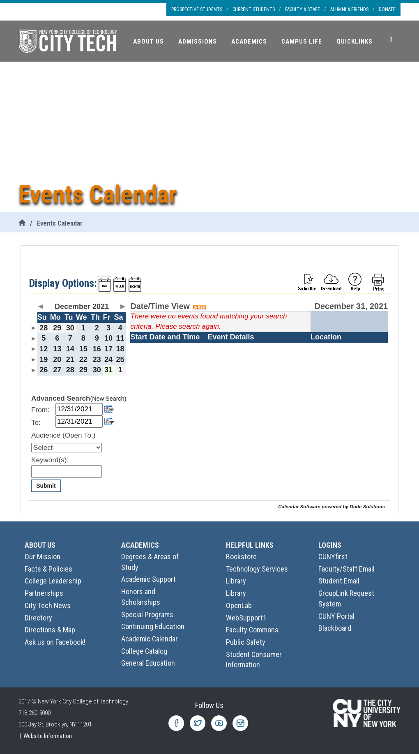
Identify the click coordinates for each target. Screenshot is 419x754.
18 (120, 349)
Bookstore (241, 556)
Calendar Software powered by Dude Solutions (331, 506)
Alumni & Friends (349, 9)
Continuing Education (152, 626)
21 (70, 359)
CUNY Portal (336, 616)
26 (43, 370)
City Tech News (48, 605)
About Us (148, 41)
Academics (249, 41)
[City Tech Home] (21, 223)
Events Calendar (60, 223)
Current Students (254, 9)
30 (70, 328)
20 (57, 359)
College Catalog (144, 651)
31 (108, 370)
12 (43, 349)
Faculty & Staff (302, 9)
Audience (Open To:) (63, 435)
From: (40, 410)
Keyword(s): (50, 460)
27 (57, 370)
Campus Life (301, 41)
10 (108, 338)
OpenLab (239, 605)
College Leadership (53, 580)
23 (97, 359)
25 (120, 359)
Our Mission (42, 556)
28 (43, 328)
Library (236, 580)
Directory (38, 617)
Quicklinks (354, 41)
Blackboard (334, 628)
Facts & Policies (48, 569)
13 (57, 349)
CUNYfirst (333, 556)
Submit (45, 485)
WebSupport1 (246, 617)
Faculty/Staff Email (346, 569)
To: (36, 423)
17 (108, 349)
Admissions (197, 41)
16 (97, 349)
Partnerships (44, 593)
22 (83, 359)
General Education (148, 663)
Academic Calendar (149, 638)
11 (120, 338)
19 (43, 359)
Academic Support (148, 579)
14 (70, 349)
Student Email (338, 580)
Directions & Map (50, 629)
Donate (387, 9)
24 (108, 359)
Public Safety (245, 642)
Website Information (47, 736)
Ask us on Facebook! (55, 642)
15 (83, 349)
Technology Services (257, 569)
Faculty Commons (252, 629)
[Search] (390, 40)
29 (57, 328)
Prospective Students (196, 9)
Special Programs (147, 614)
